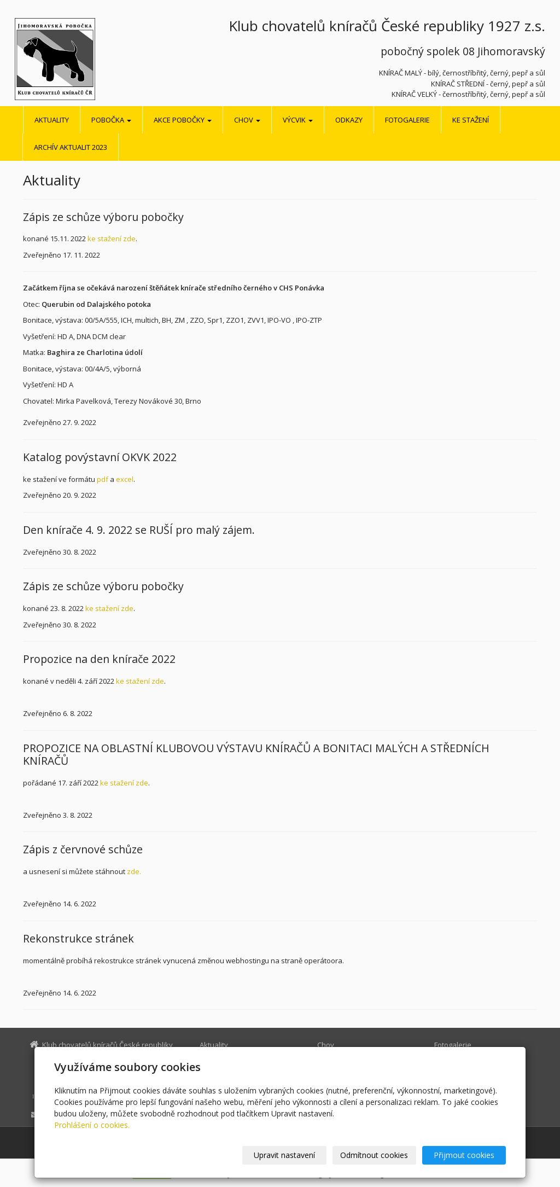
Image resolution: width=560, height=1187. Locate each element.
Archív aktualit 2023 (70, 147)
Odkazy (349, 120)
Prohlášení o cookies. (92, 1125)
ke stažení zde (112, 238)
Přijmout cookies (464, 1155)
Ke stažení (470, 120)
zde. (134, 871)
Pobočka (111, 120)
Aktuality (51, 120)
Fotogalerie (407, 120)
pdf (102, 479)
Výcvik (298, 120)
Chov (247, 120)
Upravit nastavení (285, 1155)
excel (124, 479)
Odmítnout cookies (375, 1155)
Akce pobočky (183, 120)
